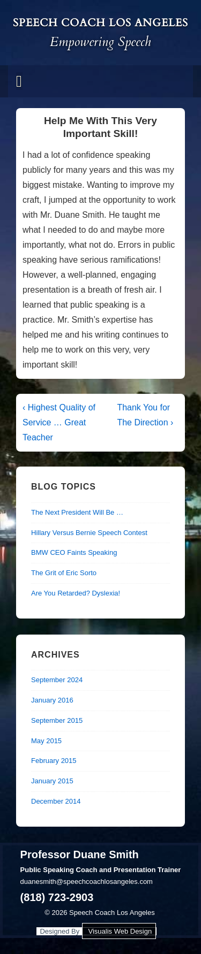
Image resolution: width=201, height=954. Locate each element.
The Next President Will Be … (77, 512)
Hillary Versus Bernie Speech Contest (89, 533)
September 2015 (57, 720)
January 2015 (52, 781)
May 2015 (46, 741)
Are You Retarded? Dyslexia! (75, 593)
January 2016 (52, 700)
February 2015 (54, 761)
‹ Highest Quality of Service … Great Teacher (59, 422)
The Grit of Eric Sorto (63, 573)
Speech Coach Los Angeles (100, 23)
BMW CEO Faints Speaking (74, 552)
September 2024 (57, 680)
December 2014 (56, 801)
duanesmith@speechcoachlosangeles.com (86, 881)
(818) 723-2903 (57, 897)
